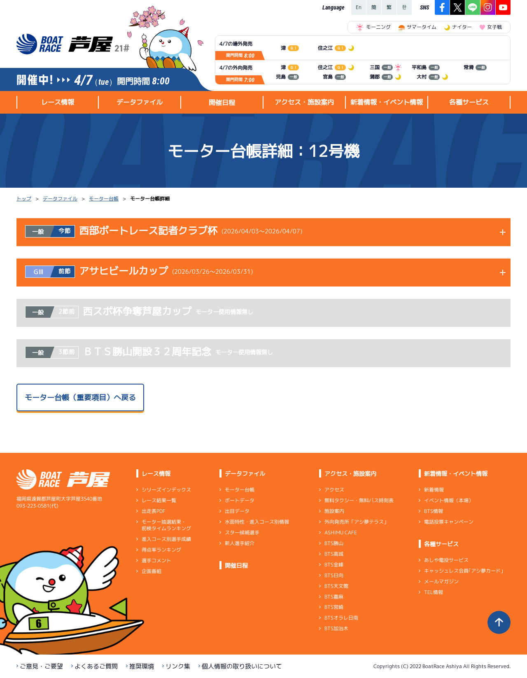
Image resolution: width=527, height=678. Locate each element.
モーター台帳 (104, 198)
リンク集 (178, 666)
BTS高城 (333, 553)
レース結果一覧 (159, 500)
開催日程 (222, 102)
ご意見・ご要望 (41, 666)
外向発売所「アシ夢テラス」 (356, 521)
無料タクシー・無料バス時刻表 (359, 500)
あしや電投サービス (446, 560)
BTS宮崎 (333, 606)
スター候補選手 (242, 532)
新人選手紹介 (239, 543)
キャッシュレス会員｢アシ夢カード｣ (463, 570)
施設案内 (334, 511)
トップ (23, 198)
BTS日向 (333, 575)
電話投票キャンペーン (448, 521)
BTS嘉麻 (333, 596)
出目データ (237, 511)
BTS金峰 (333, 564)
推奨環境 (141, 666)
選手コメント (156, 560)
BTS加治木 (336, 628)
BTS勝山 (333, 543)
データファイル (60, 198)
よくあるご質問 (96, 666)
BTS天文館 (336, 585)
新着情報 (434, 489)
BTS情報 (433, 511)
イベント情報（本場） (448, 500)
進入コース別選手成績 (166, 539)
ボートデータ (239, 500)
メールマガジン (441, 581)
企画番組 (151, 571)
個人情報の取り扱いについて (242, 666)
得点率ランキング (161, 549)
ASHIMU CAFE (340, 532)
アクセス (334, 489)
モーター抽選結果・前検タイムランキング (166, 525)
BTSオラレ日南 (341, 617)
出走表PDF (154, 511)
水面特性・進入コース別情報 (257, 521)
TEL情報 (433, 592)
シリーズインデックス (166, 489)
